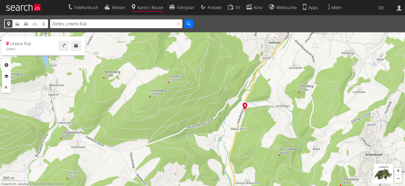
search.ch (10, 184)
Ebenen (6, 76)
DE (381, 8)
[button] (398, 171)
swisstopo (24, 184)
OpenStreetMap (43, 184)
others (59, 184)
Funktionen (6, 87)
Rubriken (6, 65)
